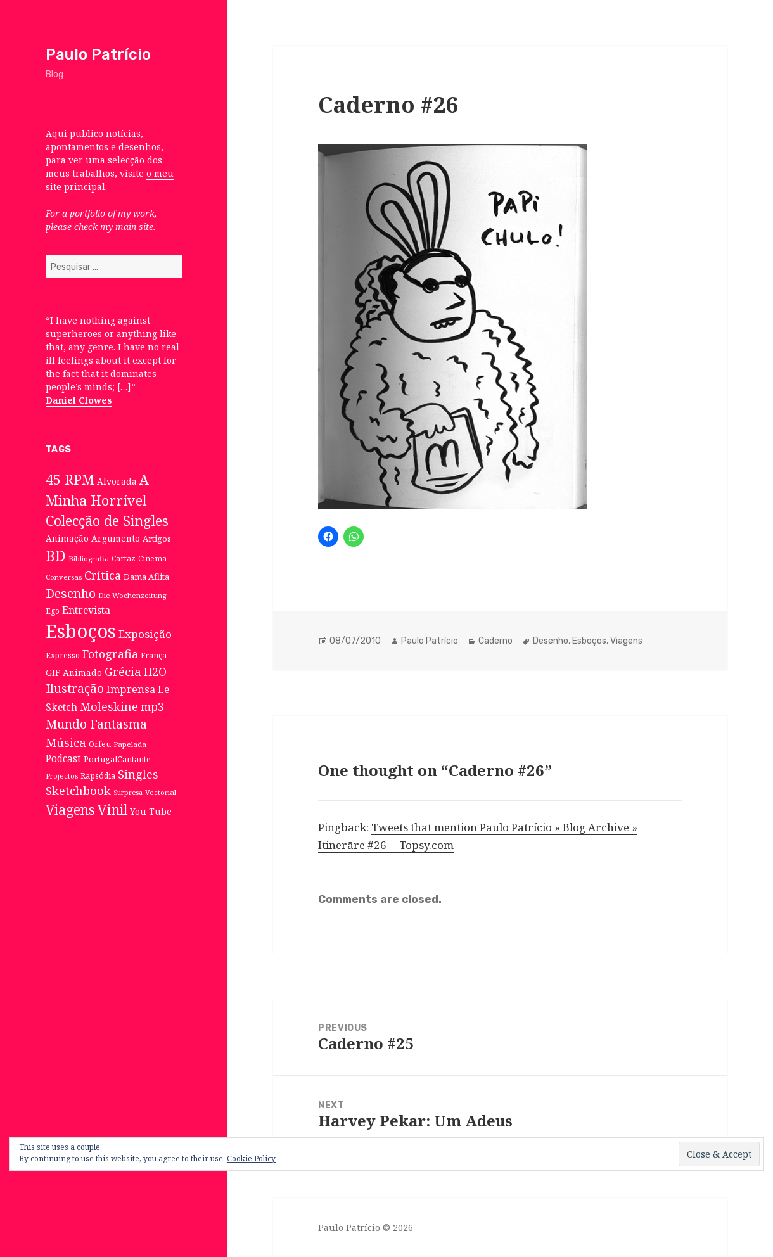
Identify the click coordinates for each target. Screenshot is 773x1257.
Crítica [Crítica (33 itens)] (102, 575)
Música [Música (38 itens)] (66, 742)
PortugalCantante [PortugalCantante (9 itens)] (117, 759)
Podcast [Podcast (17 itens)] (63, 758)
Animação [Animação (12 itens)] (67, 538)
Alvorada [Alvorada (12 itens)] (117, 481)
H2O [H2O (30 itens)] (155, 671)
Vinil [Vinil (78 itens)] (112, 809)
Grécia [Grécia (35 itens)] (123, 671)
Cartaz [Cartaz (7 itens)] (124, 558)
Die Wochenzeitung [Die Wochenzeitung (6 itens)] (132, 595)
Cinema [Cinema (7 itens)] (152, 558)
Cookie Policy (251, 1158)
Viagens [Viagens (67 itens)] (70, 810)
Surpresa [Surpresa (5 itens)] (128, 792)
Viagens (626, 640)
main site (134, 226)
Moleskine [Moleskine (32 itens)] (109, 706)
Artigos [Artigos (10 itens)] (157, 538)
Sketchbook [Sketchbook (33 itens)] (78, 790)
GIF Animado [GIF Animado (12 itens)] (74, 673)
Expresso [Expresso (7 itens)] (63, 655)
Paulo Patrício (98, 54)
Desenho (550, 640)
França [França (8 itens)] (154, 655)
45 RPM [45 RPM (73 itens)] (70, 479)
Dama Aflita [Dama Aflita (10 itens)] (146, 576)
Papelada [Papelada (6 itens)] (129, 744)
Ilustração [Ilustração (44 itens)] (75, 688)
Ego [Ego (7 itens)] (53, 611)
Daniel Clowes (79, 400)
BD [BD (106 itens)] (56, 556)
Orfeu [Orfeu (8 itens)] (100, 744)
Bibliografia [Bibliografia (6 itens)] (88, 558)
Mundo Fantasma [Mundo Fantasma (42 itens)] (96, 724)
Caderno (495, 640)
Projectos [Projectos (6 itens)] (62, 776)
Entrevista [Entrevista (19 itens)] (86, 610)
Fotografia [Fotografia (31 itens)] (110, 653)
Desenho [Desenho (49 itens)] (71, 593)
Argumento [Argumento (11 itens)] (115, 538)
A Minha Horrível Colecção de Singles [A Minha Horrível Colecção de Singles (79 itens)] (107, 500)
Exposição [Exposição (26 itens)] (145, 634)
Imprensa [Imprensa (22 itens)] (130, 689)
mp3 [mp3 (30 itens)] (152, 706)
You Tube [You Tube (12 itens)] (151, 811)
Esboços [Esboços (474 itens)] (81, 631)
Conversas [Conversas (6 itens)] (64, 577)
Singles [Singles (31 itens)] (138, 774)
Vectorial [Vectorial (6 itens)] (160, 792)
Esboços (589, 640)
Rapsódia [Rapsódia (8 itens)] (97, 775)
